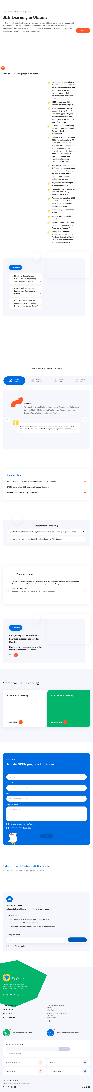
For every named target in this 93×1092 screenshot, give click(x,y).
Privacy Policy (27, 828)
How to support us (9, 1017)
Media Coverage (8, 1009)
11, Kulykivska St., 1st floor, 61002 (57, 1008)
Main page (7, 866)
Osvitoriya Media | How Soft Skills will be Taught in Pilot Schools (48, 539)
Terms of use (16, 1083)
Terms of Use (28, 824)
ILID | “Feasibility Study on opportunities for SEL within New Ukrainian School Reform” (27, 303)
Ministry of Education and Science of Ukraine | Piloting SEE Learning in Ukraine (27, 278)
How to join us (7, 1013)
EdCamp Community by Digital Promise (13, 988)
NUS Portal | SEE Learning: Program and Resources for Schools (27, 291)
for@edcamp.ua (52, 1021)
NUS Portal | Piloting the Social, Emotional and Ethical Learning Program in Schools (48, 532)
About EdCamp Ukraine (10, 1005)
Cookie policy (25, 1083)
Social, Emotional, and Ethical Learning (33, 866)
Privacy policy (20, 946)
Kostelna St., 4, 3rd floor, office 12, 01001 (57, 1016)
